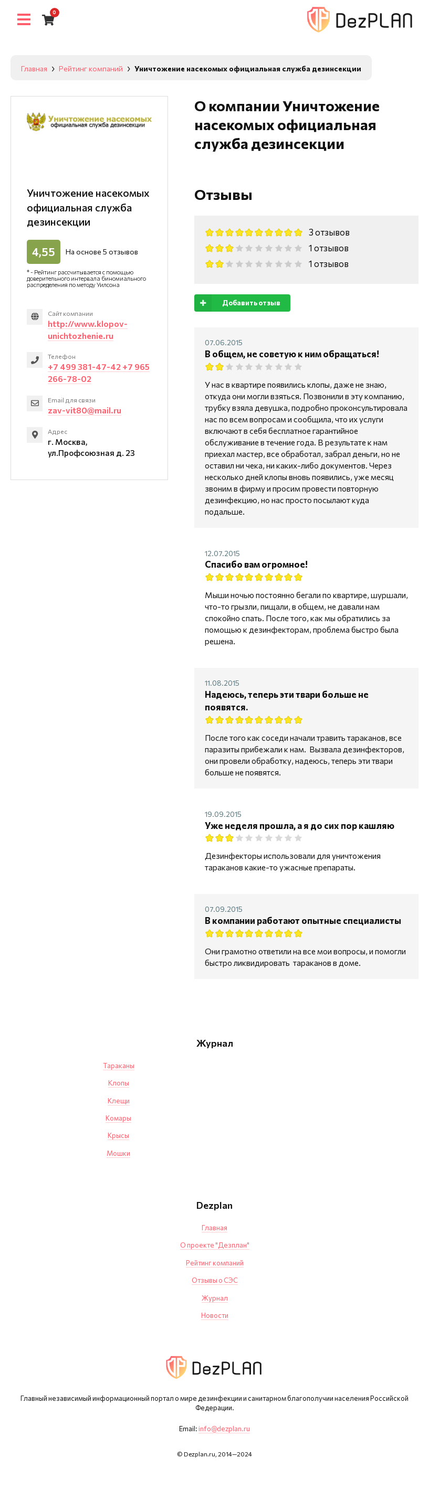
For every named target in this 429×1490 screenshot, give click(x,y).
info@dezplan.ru (224, 1428)
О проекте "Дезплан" (214, 1245)
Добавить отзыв (237, 303)
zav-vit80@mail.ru (84, 410)
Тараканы (118, 1065)
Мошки (118, 1153)
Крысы (118, 1135)
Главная (214, 1227)
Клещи (119, 1101)
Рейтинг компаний (215, 1263)
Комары (118, 1118)
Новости (214, 1315)
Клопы (118, 1083)
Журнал (215, 1298)
